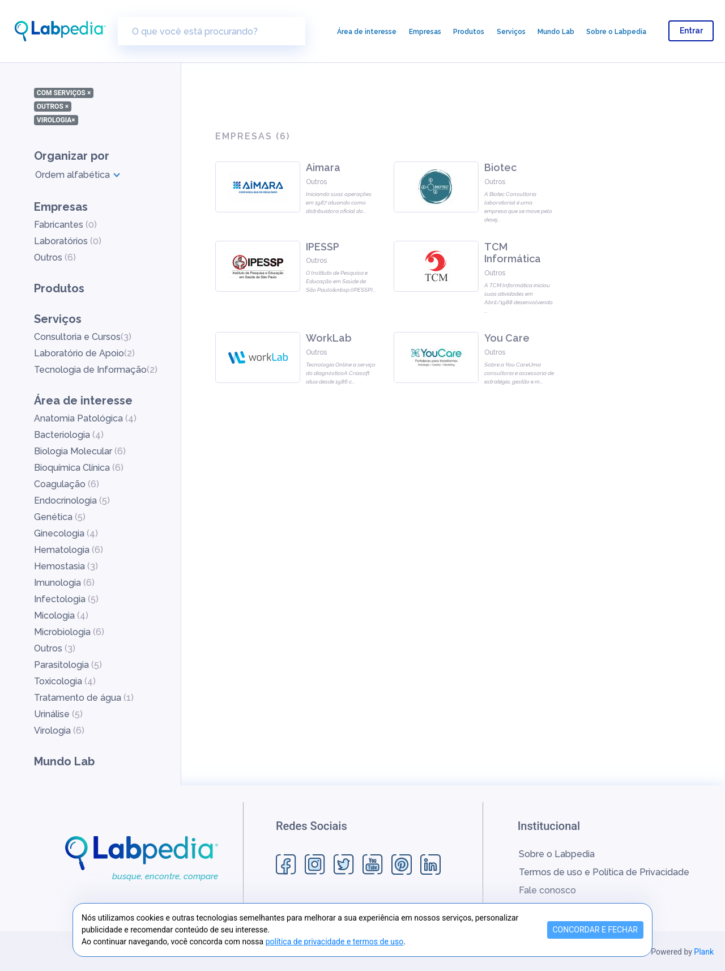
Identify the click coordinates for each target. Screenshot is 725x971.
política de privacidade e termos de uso (335, 941)
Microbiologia (69, 632)
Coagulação (66, 484)
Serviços (511, 32)
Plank (704, 951)
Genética (60, 517)
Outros (55, 257)
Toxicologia (65, 681)
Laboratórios (67, 241)
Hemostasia (66, 566)
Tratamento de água (84, 697)
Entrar (691, 30)
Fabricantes (65, 224)
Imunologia (64, 582)
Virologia (59, 730)
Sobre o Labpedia (616, 32)
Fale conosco (547, 890)
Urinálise (58, 714)
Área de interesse (366, 32)
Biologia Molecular (80, 451)
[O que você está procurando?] (211, 31)
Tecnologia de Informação (95, 369)
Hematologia (68, 549)
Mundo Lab (556, 32)
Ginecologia (66, 533)
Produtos (468, 32)
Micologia (61, 615)
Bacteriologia (69, 434)
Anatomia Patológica (85, 418)
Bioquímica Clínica (78, 467)
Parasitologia (68, 664)
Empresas (425, 32)
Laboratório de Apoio (84, 353)
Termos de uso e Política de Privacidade (604, 872)
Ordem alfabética (72, 174)
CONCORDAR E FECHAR (595, 929)
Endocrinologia (72, 500)
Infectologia (66, 599)
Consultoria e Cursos (82, 336)
